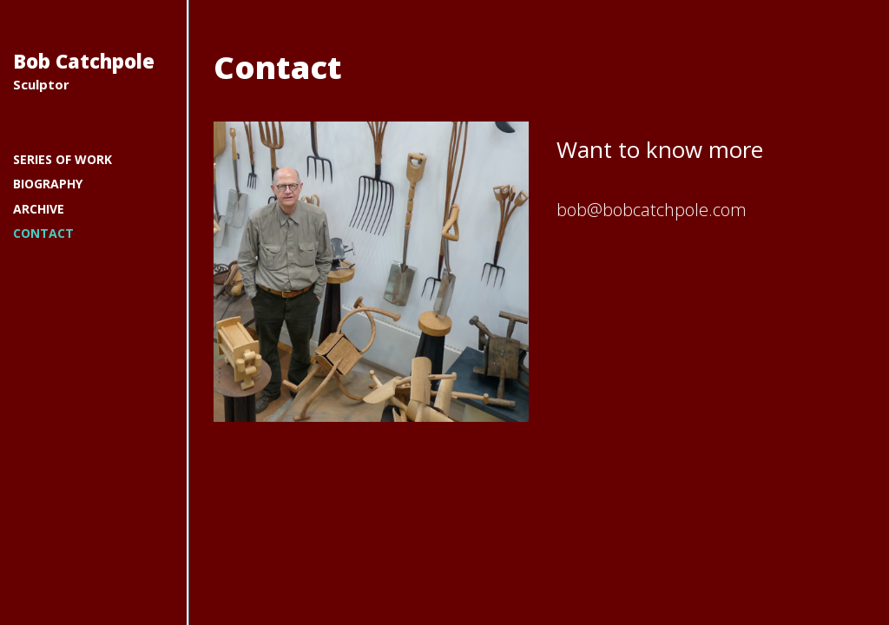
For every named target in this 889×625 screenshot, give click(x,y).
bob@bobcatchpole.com (651, 209)
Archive (38, 209)
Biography (47, 183)
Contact (43, 233)
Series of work (62, 159)
